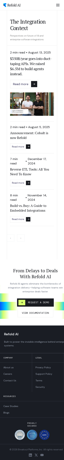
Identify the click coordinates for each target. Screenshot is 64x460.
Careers (7, 373)
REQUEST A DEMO (33, 302)
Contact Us (9, 380)
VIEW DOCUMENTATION (35, 312)
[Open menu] (58, 5)
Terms (38, 380)
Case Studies (10, 406)
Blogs (6, 412)
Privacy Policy (43, 367)
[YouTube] (42, 455)
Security (40, 386)
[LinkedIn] (30, 455)
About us (8, 367)
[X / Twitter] (36, 455)
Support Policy (43, 373)
